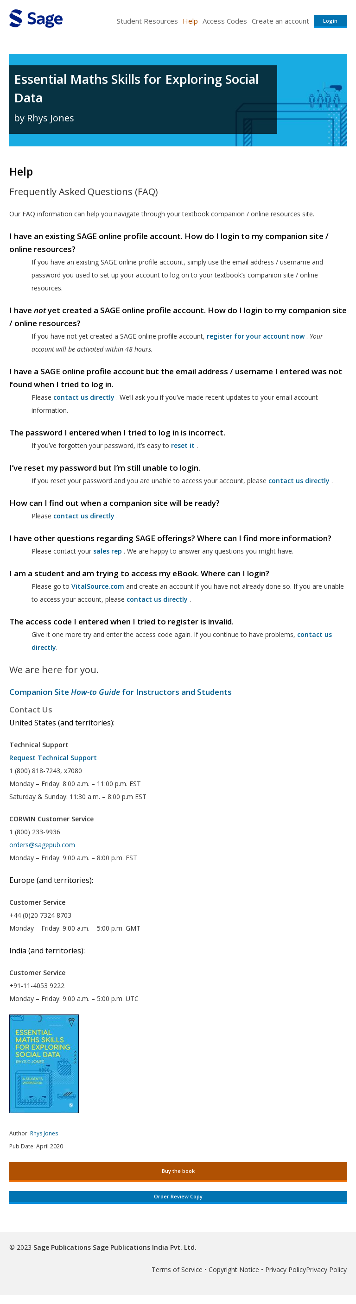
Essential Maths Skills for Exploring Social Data (136, 88)
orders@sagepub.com (42, 844)
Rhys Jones (44, 1133)
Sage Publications (62, 1247)
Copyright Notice (234, 1269)
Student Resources (147, 20)
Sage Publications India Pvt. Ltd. (144, 1247)
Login (330, 20)
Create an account (280, 20)
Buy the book (178, 1170)
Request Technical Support (53, 757)
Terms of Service (177, 1269)
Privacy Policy (285, 1269)
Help (190, 20)
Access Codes (225, 20)
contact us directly (157, 599)
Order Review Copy (178, 1196)
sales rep (107, 551)
